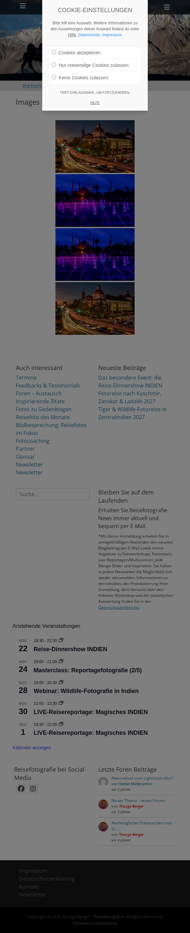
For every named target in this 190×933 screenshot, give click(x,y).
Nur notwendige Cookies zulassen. (91, 57)
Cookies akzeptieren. (77, 45)
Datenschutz (89, 27)
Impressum (112, 27)
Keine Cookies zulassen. (80, 70)
